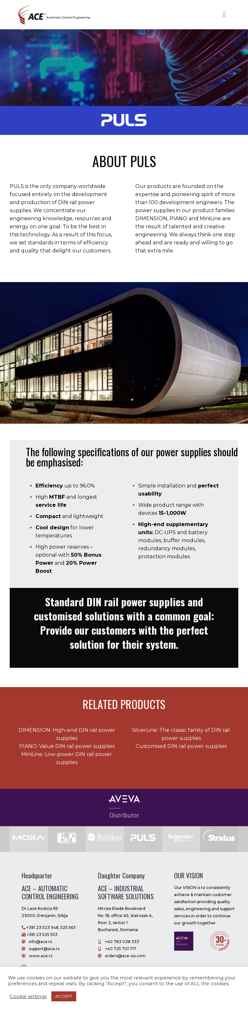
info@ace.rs (40, 941)
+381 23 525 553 (41, 934)
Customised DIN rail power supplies (181, 746)
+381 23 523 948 (42, 927)
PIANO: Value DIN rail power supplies (67, 746)
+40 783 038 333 (122, 941)
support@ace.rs (44, 948)
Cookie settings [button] (28, 996)
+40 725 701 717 (120, 948)
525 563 (68, 927)
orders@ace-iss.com (125, 955)
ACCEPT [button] (63, 996)
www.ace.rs (40, 955)
